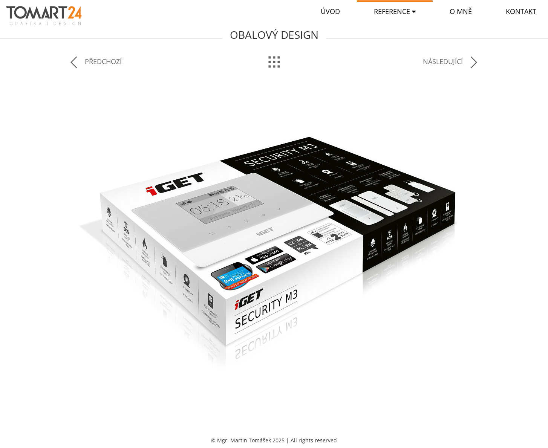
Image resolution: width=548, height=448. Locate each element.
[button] (394, 11)
